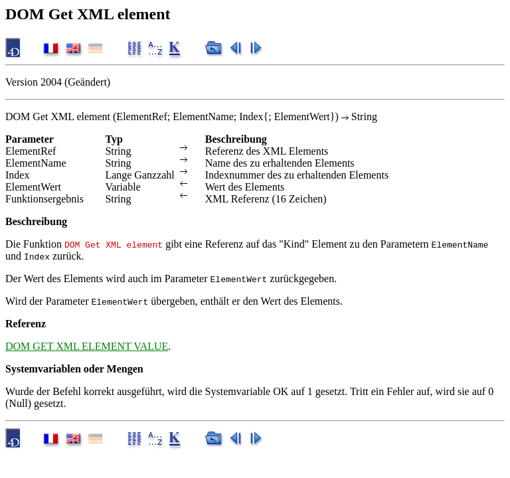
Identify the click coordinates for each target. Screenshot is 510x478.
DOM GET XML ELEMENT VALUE (86, 346)
